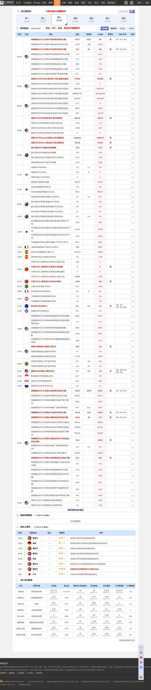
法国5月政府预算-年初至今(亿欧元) (45, 247)
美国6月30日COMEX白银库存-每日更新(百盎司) (50, 94)
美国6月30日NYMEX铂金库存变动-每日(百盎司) (49, 113)
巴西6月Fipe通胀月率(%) (41, 286)
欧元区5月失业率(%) (39, 306)
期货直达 (111, 3)
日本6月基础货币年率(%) (41, 187)
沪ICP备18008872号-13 (36, 682)
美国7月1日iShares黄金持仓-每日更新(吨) (47, 143)
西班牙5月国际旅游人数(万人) (42, 252)
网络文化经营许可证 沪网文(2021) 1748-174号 (62, 682)
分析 (64, 3)
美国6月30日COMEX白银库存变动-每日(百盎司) (50, 89)
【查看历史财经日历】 (127, 640)
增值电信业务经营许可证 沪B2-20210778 (95, 682)
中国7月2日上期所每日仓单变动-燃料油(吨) (48, 272)
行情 (44, 3)
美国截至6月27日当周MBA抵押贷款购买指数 (48, 328)
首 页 (18, 3)
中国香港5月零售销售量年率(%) (43, 301)
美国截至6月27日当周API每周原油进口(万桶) (48, 64)
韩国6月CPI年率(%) (39, 167)
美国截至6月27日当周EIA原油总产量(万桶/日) (49, 453)
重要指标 (114, 28)
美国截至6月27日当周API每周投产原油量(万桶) (49, 74)
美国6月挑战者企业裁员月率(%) (43, 356)
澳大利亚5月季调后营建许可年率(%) (45, 202)
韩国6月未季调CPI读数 (40, 182)
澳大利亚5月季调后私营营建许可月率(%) (47, 212)
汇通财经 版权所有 (24, 685)
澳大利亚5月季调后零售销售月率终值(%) (47, 216)
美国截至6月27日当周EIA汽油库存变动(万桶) (48, 412)
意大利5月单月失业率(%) (41, 291)
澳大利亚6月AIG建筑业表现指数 (43, 153)
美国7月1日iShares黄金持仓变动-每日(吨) (47, 133)
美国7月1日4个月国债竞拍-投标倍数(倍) (46, 500)
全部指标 (105, 28)
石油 (124, 370)
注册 (147, 3)
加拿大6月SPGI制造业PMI (41, 381)
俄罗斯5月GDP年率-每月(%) (42, 386)
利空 (117, 39)
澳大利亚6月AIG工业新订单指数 (43, 162)
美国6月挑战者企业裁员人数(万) (43, 347)
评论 (96, 3)
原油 (77, 3)
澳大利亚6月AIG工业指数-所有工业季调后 (47, 157)
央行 (90, 3)
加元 (121, 39)
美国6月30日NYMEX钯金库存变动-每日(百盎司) (49, 103)
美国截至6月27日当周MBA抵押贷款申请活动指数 (50, 316)
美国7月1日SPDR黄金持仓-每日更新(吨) (47, 118)
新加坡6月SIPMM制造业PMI (42, 376)
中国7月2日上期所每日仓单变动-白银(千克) (48, 277)
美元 (121, 305)
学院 (103, 3)
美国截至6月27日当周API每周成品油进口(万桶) (49, 69)
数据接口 (12, 673)
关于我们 (30, 673)
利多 (117, 305)
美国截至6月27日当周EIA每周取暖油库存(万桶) (49, 470)
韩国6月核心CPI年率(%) (40, 177)
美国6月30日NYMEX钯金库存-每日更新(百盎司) (49, 108)
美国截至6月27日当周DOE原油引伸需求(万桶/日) (50, 422)
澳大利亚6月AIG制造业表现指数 (43, 148)
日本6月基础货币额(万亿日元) (42, 192)
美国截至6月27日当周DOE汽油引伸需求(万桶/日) (50, 427)
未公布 (131, 28)
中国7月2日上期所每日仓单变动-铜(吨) (46, 281)
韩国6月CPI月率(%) (39, 172)
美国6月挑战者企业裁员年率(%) (43, 351)
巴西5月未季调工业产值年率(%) (43, 366)
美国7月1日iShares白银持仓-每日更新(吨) (47, 138)
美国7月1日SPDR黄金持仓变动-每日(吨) (47, 123)
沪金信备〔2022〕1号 (7, 685)
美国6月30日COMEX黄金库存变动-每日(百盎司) (50, 84)
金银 (124, 307)
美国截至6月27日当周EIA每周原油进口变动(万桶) (50, 458)
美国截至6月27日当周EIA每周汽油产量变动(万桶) (50, 495)
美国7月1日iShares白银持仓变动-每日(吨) (47, 128)
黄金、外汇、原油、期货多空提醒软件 (63, 28)
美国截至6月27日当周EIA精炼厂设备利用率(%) (49, 408)
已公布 (122, 28)
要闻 (51, 3)
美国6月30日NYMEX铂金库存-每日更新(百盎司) (49, 98)
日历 (57, 3)
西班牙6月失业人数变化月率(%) (43, 257)
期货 (83, 3)
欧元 (121, 307)
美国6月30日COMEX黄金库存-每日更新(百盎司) (50, 79)
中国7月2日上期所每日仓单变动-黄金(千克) (48, 262)
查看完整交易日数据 (75, 510)
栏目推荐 (3, 673)
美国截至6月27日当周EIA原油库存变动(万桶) (48, 391)
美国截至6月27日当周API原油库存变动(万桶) (48, 39)
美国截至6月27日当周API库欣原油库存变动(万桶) (50, 54)
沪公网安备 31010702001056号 (12, 682)
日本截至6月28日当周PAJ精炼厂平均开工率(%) (49, 242)
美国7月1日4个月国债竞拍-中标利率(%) (46, 505)
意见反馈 (21, 673)
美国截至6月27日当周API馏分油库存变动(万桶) (49, 44)
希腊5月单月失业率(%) (40, 311)
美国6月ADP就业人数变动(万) (43, 371)
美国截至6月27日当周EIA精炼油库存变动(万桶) (49, 417)
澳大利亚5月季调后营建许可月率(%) (45, 197)
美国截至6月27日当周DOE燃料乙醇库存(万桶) (49, 396)
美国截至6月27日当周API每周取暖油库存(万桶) (49, 59)
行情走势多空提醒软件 (56, 11)
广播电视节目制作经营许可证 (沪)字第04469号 (128, 682)
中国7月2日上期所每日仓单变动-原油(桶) (47, 267)
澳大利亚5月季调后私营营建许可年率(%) (47, 207)
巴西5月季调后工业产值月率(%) (43, 361)
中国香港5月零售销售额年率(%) (43, 296)
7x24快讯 (27, 3)
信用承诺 (39, 673)
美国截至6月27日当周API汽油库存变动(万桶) (48, 49)
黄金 (70, 3)
